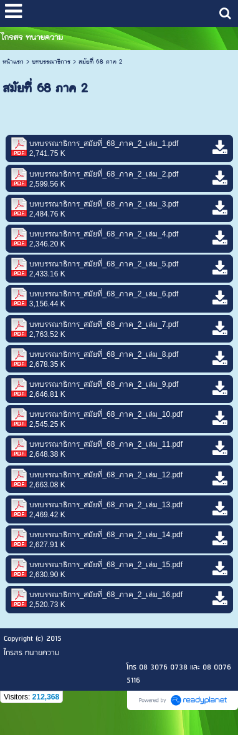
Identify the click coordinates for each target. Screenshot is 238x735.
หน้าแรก (13, 61)
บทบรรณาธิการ (51, 61)
